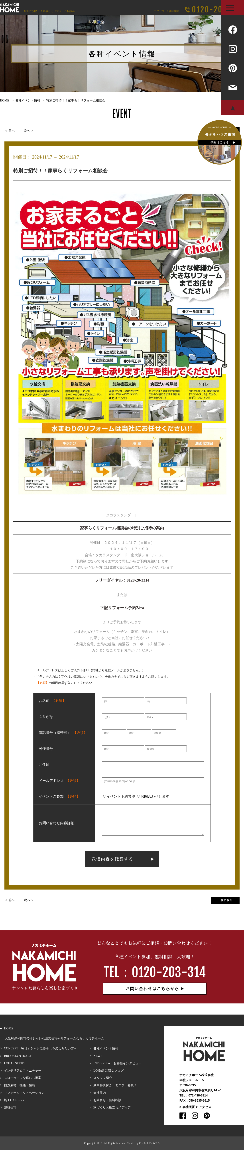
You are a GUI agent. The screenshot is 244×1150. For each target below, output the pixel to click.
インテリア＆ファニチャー (22, 1070)
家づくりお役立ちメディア (112, 1107)
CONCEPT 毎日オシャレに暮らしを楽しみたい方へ (40, 1048)
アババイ (154, 1143)
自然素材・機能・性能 (19, 1085)
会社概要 (188, 1107)
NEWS (97, 1056)
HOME (8, 1028)
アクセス (205, 1107)
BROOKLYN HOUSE (18, 1056)
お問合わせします (153, 796)
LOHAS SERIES (15, 1063)
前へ (11, 130)
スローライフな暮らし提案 (22, 1078)
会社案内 (99, 1092)
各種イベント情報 (105, 1048)
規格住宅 (10, 1107)
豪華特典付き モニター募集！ (115, 1085)
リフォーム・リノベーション (24, 1092)
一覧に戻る (225, 900)
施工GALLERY (14, 1100)
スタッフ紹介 (102, 1078)
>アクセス (158, 11)
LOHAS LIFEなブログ (108, 1070)
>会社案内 (173, 11)
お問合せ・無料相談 (107, 1100)
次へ (27, 130)
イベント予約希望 (119, 796)
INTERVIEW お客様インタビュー (117, 1063)
